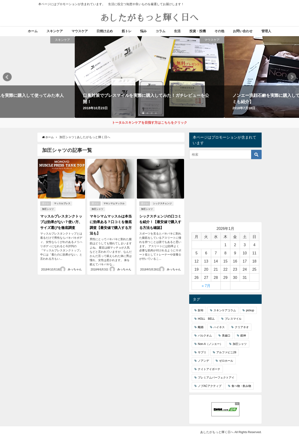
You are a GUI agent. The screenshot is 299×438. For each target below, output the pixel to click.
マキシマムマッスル (114, 203)
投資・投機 (197, 31)
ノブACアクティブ (209, 386)
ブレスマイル (233, 319)
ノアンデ (203, 361)
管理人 (266, 31)
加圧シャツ (47, 209)
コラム (160, 31)
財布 (200, 310)
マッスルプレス (62, 203)
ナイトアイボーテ (209, 369)
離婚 (200, 327)
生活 (177, 31)
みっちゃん (75, 268)
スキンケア (54, 31)
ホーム (33, 31)
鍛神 (243, 335)
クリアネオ (242, 327)
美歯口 (226, 335)
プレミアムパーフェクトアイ (216, 377)
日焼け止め (104, 31)
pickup (250, 310)
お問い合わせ (243, 31)
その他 (219, 31)
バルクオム (205, 335)
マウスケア (79, 31)
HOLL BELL (206, 319)
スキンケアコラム (225, 310)
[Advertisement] (225, 191)
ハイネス (219, 327)
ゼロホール (226, 361)
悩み (143, 31)
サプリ (202, 352)
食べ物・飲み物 (241, 386)
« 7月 (206, 286)
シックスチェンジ (162, 203)
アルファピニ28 (226, 352)
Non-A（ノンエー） (210, 344)
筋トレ (127, 31)
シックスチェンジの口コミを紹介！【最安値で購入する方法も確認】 (159, 221)
